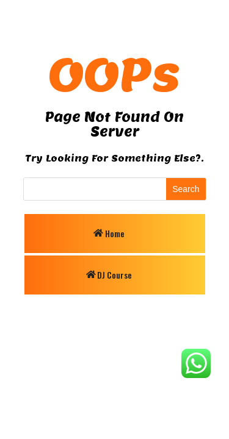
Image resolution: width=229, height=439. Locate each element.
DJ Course (114, 274)
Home (115, 233)
